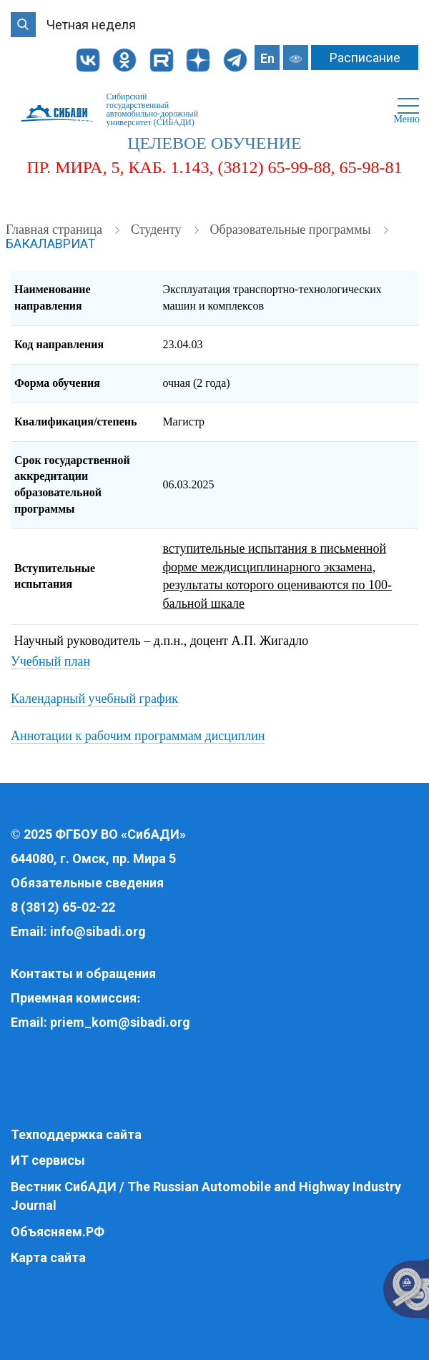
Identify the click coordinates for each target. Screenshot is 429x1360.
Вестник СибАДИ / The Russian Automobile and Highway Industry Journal (206, 1196)
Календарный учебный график (94, 698)
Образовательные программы (292, 229)
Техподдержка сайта (76, 1134)
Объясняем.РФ (57, 1231)
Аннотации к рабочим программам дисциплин (138, 736)
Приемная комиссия (74, 997)
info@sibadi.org (98, 931)
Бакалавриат (50, 243)
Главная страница (55, 229)
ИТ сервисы (48, 1160)
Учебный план (50, 661)
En (267, 58)
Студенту (157, 229)
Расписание (365, 57)
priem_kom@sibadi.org (120, 1022)
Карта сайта (48, 1257)
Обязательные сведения (87, 882)
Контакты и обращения (83, 973)
